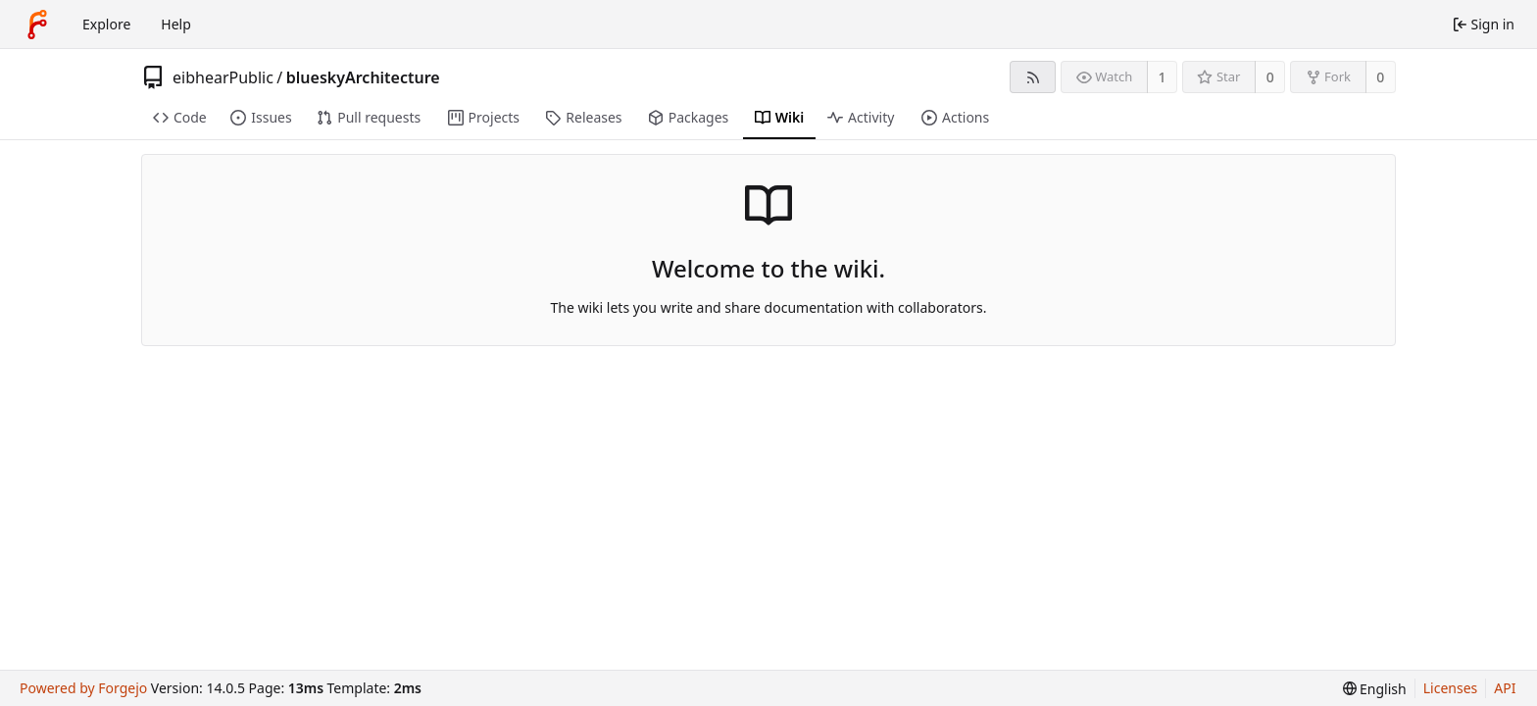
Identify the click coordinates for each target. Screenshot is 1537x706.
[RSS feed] (1033, 77)
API (1504, 688)
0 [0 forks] (1380, 77)
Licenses (1450, 688)
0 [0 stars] (1270, 77)
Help (176, 24)
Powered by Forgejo (83, 688)
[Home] (37, 24)
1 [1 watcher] (1162, 77)
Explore (106, 24)
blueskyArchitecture (363, 77)
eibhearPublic (223, 77)
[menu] (1375, 689)
